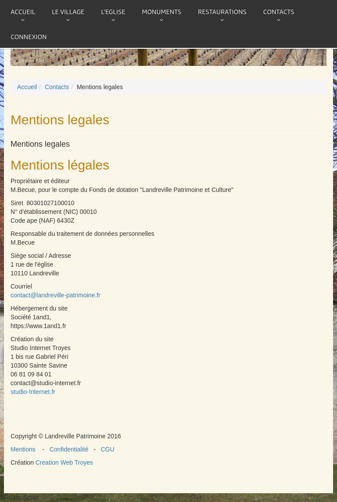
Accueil (23, 11)
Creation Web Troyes (64, 462)
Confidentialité (69, 449)
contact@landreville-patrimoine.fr (55, 295)
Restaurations (222, 11)
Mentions (26, 449)
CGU (106, 449)
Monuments (161, 11)
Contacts (278, 11)
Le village (68, 11)
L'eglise (113, 11)
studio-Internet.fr (33, 391)
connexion (29, 36)
